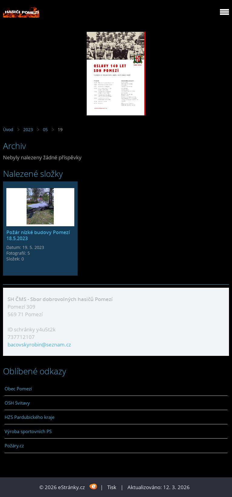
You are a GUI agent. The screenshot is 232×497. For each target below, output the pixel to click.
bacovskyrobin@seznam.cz (39, 344)
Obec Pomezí (18, 389)
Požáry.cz (14, 445)
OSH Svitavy (17, 403)
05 (45, 129)
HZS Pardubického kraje (29, 417)
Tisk (111, 487)
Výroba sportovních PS (28, 431)
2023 (28, 129)
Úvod (8, 129)
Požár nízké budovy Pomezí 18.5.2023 (38, 235)
